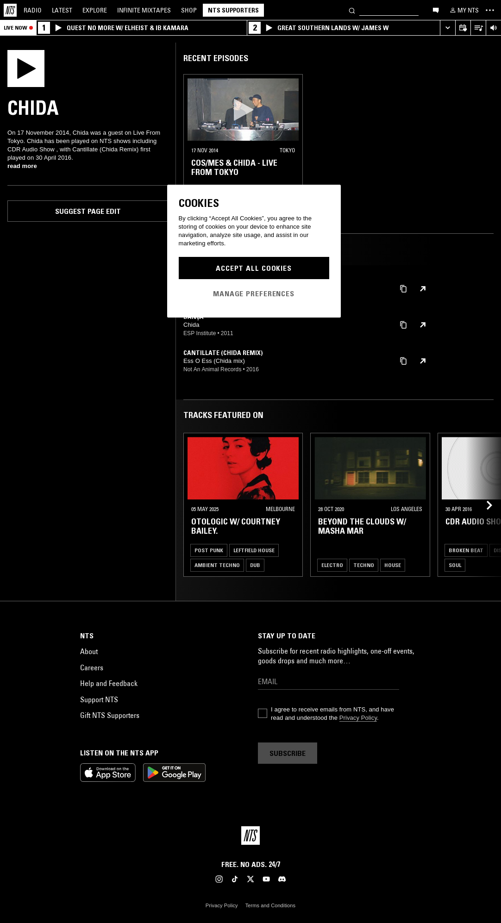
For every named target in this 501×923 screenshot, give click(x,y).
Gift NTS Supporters (109, 715)
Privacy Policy (358, 717)
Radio (33, 10)
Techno (363, 564)
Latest (62, 10)
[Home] (10, 10)
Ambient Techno (217, 564)
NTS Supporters (233, 10)
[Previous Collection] (483, 504)
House (392, 564)
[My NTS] (463, 10)
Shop (189, 10)
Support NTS (99, 699)
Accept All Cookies (254, 268)
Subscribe (287, 753)
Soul (455, 564)
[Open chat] (435, 9)
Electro (332, 564)
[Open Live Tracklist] (478, 28)
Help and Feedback (109, 683)
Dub (255, 564)
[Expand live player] (447, 28)
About (89, 651)
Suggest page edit (88, 211)
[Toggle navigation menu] (489, 10)
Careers (91, 667)
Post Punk (208, 550)
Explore (94, 10)
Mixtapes (144, 10)
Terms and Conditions (270, 905)
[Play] (25, 68)
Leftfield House (254, 550)
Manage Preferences (253, 293)
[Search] (351, 10)
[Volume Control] (493, 28)
